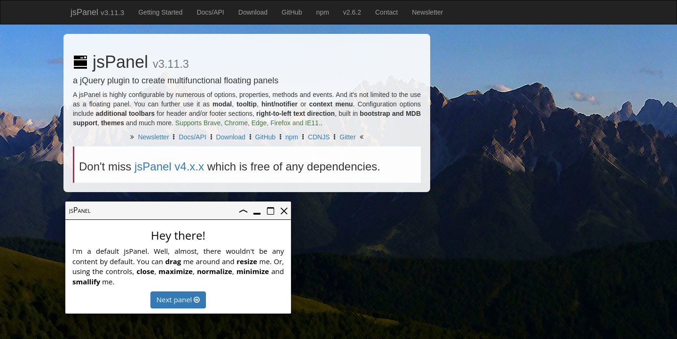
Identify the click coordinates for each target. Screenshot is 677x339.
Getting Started (160, 12)
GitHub (292, 12)
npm (322, 12)
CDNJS (319, 137)
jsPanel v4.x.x (169, 166)
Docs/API (210, 12)
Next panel (177, 299)
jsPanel (97, 12)
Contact (386, 12)
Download (253, 12)
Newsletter (427, 12)
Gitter (347, 137)
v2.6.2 (352, 12)
